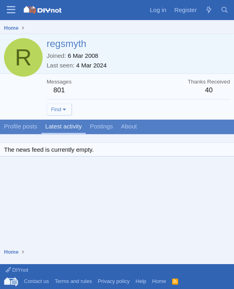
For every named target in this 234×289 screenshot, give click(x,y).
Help (140, 281)
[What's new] (208, 9)
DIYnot (17, 270)
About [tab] (129, 126)
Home (159, 281)
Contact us (36, 281)
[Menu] (11, 10)
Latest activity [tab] (63, 126)
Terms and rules (73, 281)
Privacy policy (113, 281)
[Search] (224, 9)
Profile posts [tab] (20, 126)
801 (59, 90)
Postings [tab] (101, 126)
